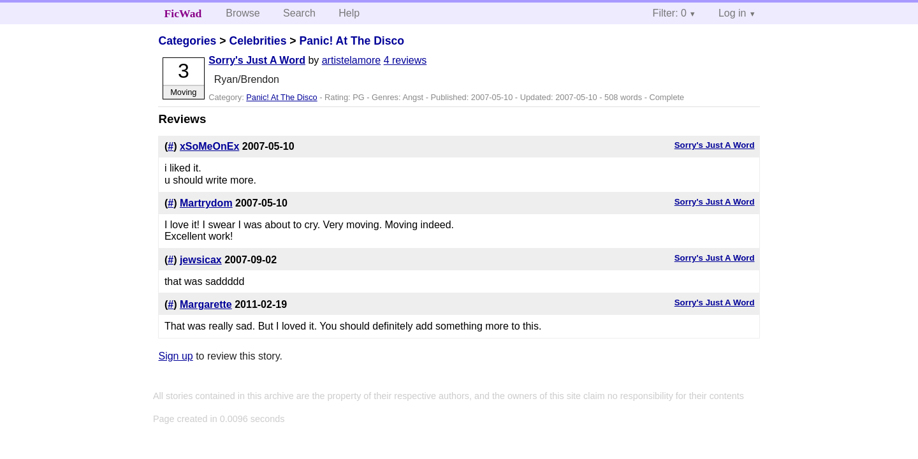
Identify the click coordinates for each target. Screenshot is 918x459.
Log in (732, 13)
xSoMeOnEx (209, 146)
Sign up (175, 356)
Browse (242, 13)
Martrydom (206, 203)
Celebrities (257, 40)
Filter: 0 (670, 13)
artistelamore (351, 60)
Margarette (206, 304)
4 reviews (405, 60)
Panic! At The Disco (351, 40)
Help (349, 13)
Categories (187, 40)
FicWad (183, 13)
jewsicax (201, 259)
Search (299, 13)
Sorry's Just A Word (256, 60)
